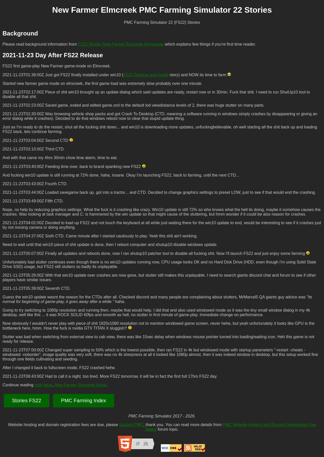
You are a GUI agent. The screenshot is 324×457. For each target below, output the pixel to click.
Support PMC (131, 425)
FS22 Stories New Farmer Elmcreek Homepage (121, 44)
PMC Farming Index (83, 400)
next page (43, 385)
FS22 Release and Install (146, 75)
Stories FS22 (26, 400)
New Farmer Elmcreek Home (80, 385)
